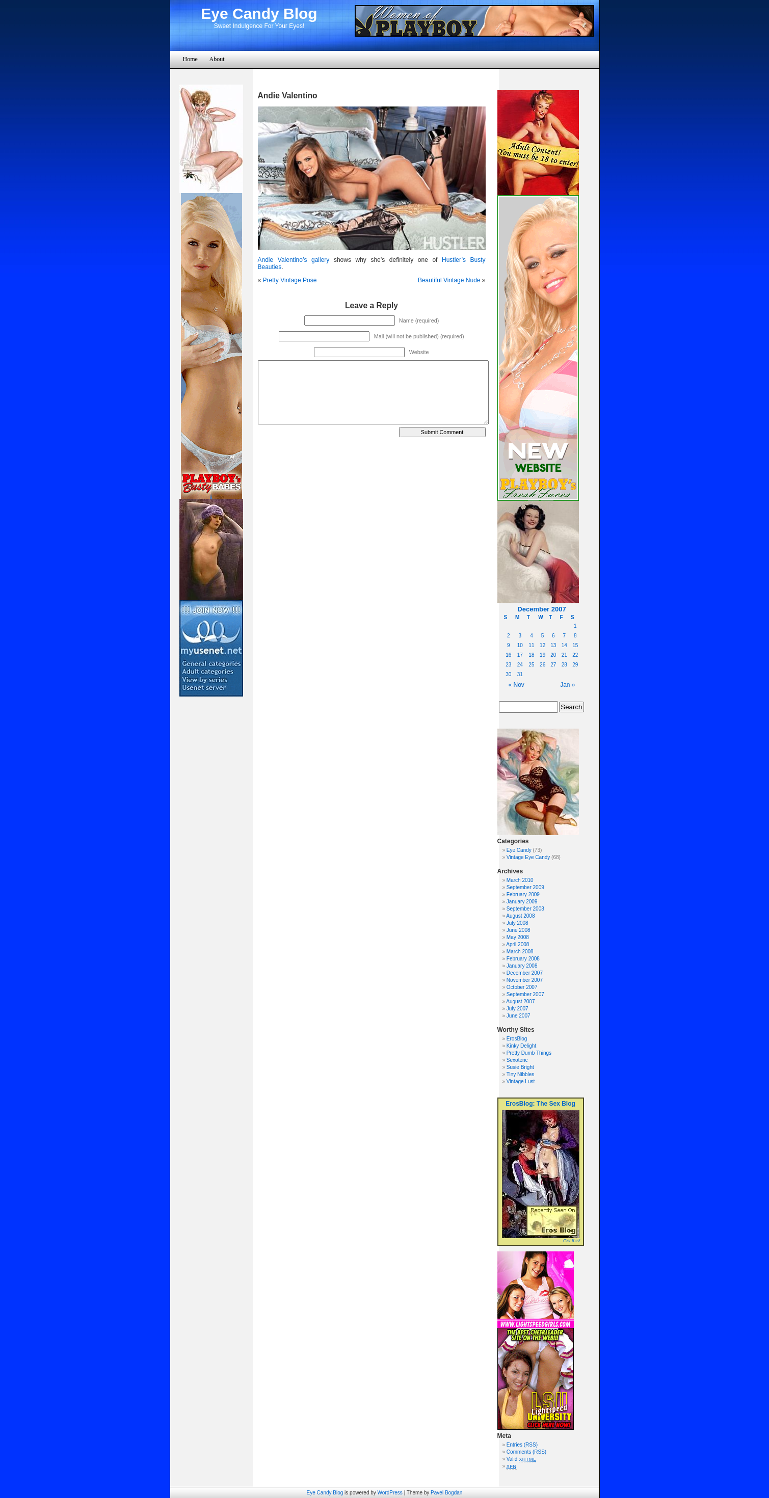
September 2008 (525, 909)
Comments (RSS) (526, 1452)
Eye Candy (519, 850)
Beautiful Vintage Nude (449, 280)
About (217, 59)
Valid (521, 1459)
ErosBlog (517, 1038)
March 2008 (520, 951)
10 (520, 645)
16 (508, 655)
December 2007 (525, 973)
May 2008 (518, 937)
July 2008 (517, 923)
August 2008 (520, 916)
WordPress (390, 1492)
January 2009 (522, 901)
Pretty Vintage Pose (290, 280)
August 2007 (520, 1001)
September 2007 (525, 994)
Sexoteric (517, 1060)
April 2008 (517, 944)
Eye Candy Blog (259, 13)
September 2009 (525, 887)
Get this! (571, 1240)
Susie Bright (520, 1067)
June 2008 (519, 930)
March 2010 (520, 880)
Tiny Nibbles (521, 1074)
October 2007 (522, 987)
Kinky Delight (521, 1046)
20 (553, 655)
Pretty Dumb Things (529, 1053)
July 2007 (517, 1008)
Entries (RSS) (522, 1445)
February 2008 (523, 958)
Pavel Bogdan (446, 1492)
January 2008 (522, 966)
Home (190, 59)
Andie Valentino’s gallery (294, 259)
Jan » (567, 684)
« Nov (516, 684)
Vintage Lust (521, 1081)
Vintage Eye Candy (528, 857)
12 (542, 645)
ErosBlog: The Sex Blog (540, 1103)
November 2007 (525, 980)
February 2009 (523, 894)
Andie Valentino (287, 95)
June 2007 (519, 1016)
